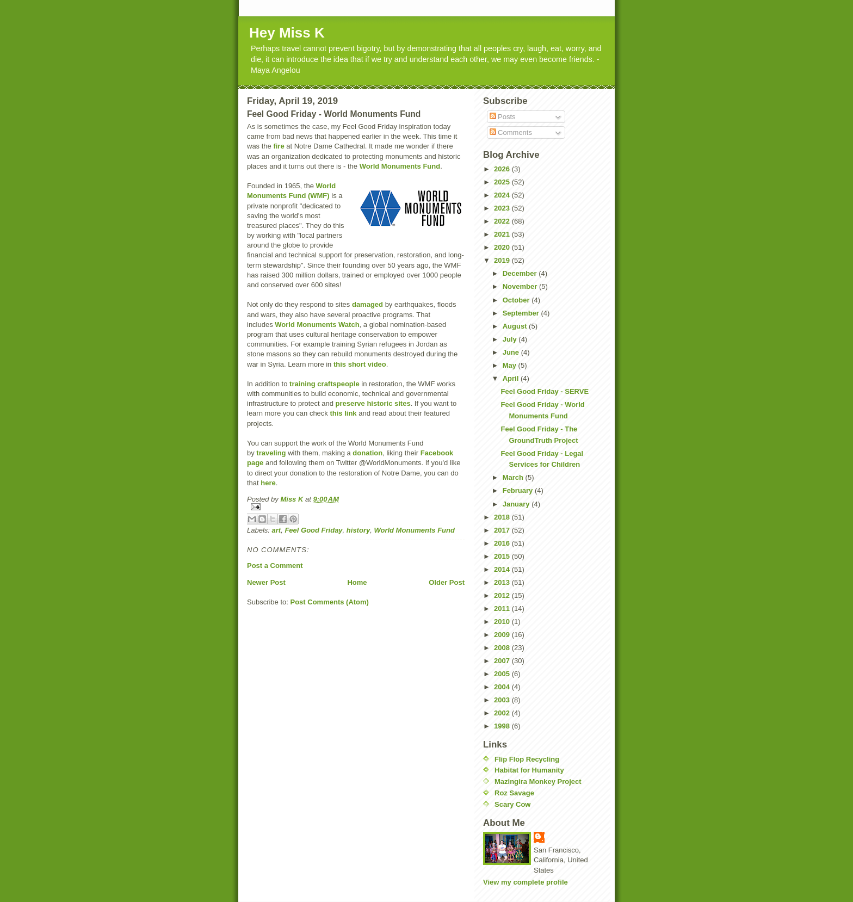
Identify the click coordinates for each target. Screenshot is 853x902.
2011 (503, 608)
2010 (503, 621)
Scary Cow (512, 804)
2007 (503, 661)
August (516, 326)
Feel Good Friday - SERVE (544, 391)
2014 (503, 569)
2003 (503, 700)
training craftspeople (324, 384)
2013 (503, 582)
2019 (503, 260)
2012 (503, 595)
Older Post (447, 582)
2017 (503, 530)
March (514, 477)
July (511, 339)
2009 (503, 635)
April (512, 378)
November (521, 286)
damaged (367, 304)
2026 (503, 169)
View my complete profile (525, 882)
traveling (271, 453)
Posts (503, 117)
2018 (503, 517)
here (268, 483)
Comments (511, 132)
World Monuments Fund (400, 166)
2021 (503, 234)
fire (278, 146)
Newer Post (266, 582)
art (276, 530)
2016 (503, 543)
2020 (503, 247)
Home (357, 582)
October (517, 300)
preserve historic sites (373, 403)
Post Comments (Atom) (329, 602)
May (510, 365)
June (512, 352)
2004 (503, 687)
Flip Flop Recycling (527, 759)
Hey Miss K (287, 32)
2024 (503, 195)
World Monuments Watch (317, 324)
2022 (503, 221)
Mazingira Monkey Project (538, 781)
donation (367, 453)
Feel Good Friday (313, 530)
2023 (503, 208)
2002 (503, 713)
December (521, 273)
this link (343, 413)
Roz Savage (514, 793)
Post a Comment (275, 565)
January (517, 504)
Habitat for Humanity (529, 770)
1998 (503, 726)
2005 (503, 674)
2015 (503, 556)
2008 (503, 648)
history (358, 530)
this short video (359, 364)
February (519, 490)
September (522, 313)
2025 (503, 182)
